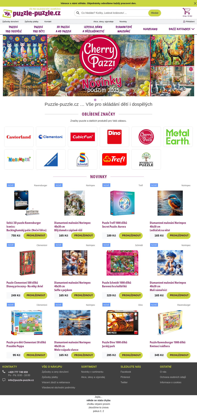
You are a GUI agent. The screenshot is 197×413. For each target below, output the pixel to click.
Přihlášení (189, 21)
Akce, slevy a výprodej (93, 377)
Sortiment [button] (89, 366)
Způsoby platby (31, 21)
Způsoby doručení (10, 21)
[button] (195, 3)
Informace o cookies (170, 382)
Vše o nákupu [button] (52, 366)
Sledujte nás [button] (131, 366)
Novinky (123, 21)
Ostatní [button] (165, 366)
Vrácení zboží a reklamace (56, 382)
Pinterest (125, 377)
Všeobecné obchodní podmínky (58, 387)
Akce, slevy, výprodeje (103, 21)
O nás (163, 372)
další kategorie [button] (182, 29)
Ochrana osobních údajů (173, 377)
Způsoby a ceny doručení (55, 372)
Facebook (126, 372)
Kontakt (47, 21)
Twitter (124, 382)
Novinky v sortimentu (92, 372)
